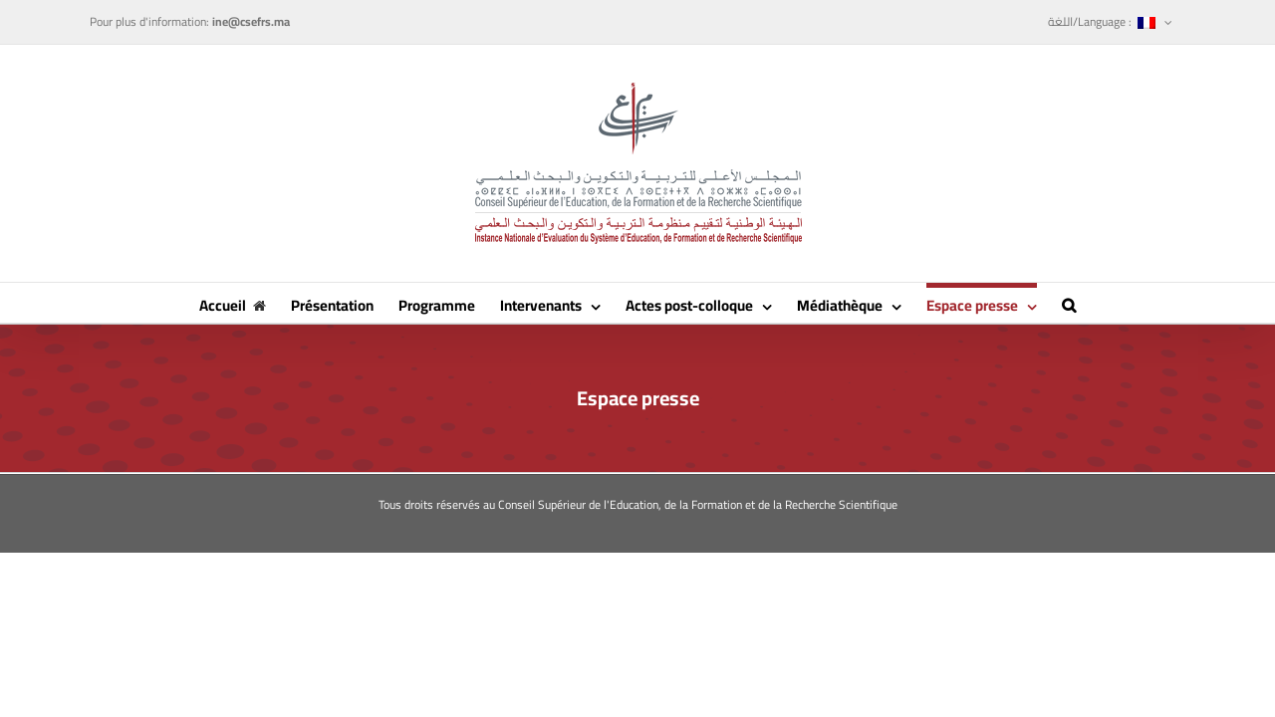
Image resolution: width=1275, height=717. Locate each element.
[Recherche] (1139, 303)
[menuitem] (1110, 22)
